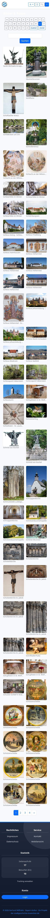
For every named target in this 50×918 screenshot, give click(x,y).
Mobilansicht (37, 841)
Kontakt (37, 836)
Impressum (12, 836)
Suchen (25, 40)
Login (25, 897)
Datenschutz (12, 841)
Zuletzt (34, 28)
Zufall (41, 28)
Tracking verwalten (25, 881)
